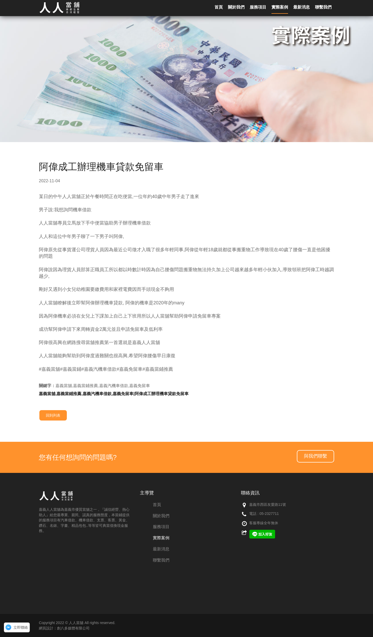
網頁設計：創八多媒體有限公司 (64, 628)
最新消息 (161, 549)
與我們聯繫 (315, 456)
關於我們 (161, 516)
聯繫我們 (161, 560)
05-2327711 (269, 514)
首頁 (157, 504)
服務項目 (161, 526)
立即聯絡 (20, 627)
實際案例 (161, 538)
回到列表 (53, 415)
